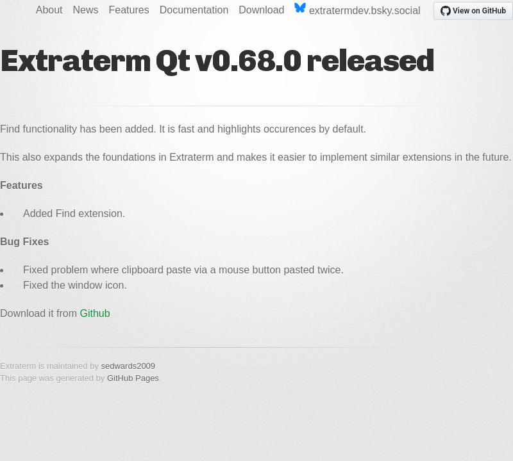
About (49, 9)
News (86, 9)
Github (95, 313)
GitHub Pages (133, 378)
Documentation (194, 9)
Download (261, 9)
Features (129, 9)
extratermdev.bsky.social (357, 9)
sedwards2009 (128, 366)
